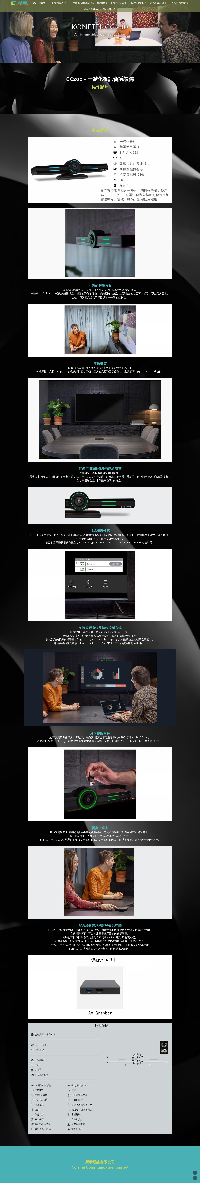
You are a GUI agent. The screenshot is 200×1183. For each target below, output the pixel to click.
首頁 (34, 3)
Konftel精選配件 (139, 3)
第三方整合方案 (91, 8)
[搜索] (114, 8)
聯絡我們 (106, 8)
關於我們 (43, 3)
